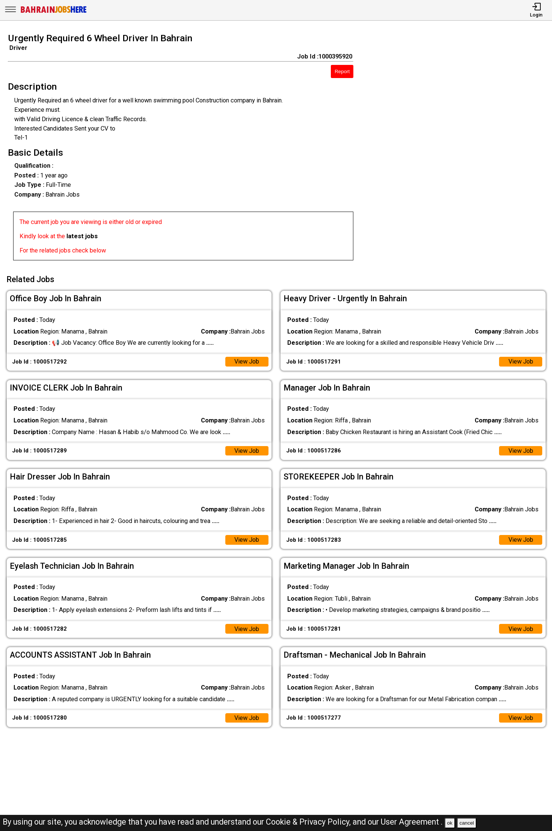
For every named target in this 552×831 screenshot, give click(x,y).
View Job (246, 361)
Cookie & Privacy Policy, (309, 821)
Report (342, 71)
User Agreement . (412, 821)
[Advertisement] (460, 149)
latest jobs (82, 236)
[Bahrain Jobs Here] (53, 12)
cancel (466, 823)
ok (449, 823)
